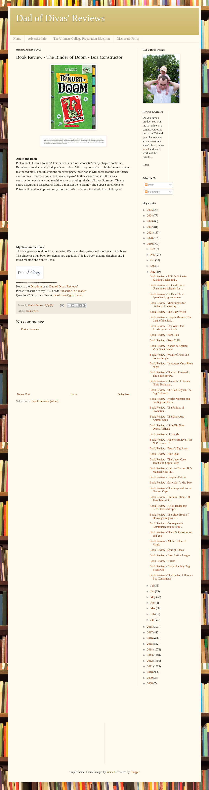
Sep (152, 265)
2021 (150, 232)
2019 (150, 244)
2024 (150, 215)
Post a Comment (30, 329)
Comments (152, 191)
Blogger (134, 772)
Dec (153, 248)
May (153, 597)
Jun (152, 591)
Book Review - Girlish (162, 560)
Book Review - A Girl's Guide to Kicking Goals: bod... (168, 278)
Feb (152, 614)
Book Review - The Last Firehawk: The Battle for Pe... (170, 374)
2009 (150, 677)
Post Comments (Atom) (45, 401)
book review (32, 311)
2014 (150, 649)
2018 (150, 626)
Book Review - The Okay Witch (168, 311)
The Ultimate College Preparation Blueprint (81, 38)
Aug (153, 271)
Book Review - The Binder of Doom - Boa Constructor (171, 577)
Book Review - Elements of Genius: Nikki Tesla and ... (170, 383)
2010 (150, 672)
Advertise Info (37, 38)
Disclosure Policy (128, 38)
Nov (153, 254)
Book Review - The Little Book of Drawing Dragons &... (169, 516)
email (146, 149)
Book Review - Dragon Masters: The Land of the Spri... (170, 319)
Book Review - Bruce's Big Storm (169, 448)
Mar (153, 608)
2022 (150, 227)
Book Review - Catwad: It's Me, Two (171, 482)
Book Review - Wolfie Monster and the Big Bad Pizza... (170, 400)
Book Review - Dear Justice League (170, 555)
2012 (150, 660)
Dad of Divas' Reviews (60, 18)
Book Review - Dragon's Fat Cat (168, 477)
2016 (150, 638)
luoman (111, 772)
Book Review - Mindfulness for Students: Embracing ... (167, 304)
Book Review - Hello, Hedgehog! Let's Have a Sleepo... (169, 507)
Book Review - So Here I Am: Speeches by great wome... (167, 296)
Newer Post (23, 394)
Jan (152, 619)
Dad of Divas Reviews (63, 286)
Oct (152, 260)
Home (17, 38)
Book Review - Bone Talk (164, 334)
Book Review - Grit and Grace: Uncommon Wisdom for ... (167, 287)
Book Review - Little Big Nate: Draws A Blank (167, 427)
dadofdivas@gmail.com (67, 295)
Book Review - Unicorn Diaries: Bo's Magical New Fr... (171, 470)
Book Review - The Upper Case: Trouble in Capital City (168, 461)
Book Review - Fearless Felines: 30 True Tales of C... (170, 499)
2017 (150, 632)
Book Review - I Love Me (164, 434)
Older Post (124, 394)
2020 (150, 238)
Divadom (36, 286)
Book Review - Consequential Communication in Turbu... (166, 525)
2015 (150, 643)
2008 (150, 683)
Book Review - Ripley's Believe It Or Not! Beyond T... (171, 441)
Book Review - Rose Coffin (165, 340)
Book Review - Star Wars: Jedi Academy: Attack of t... (167, 328)
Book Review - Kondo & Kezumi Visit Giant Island (169, 347)
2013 (150, 655)
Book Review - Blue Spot (164, 453)
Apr (152, 602)
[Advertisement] (73, 362)
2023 (150, 221)
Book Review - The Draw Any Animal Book (167, 418)
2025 (150, 209)
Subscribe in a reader (73, 290)
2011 (150, 666)
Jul (152, 585)
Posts (149, 184)
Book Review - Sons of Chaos (167, 549)
